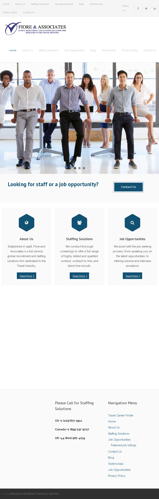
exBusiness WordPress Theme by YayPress (34, 493)
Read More (26, 275)
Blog (81, 4)
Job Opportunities (64, 4)
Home (6, 4)
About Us (20, 4)
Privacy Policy (10, 12)
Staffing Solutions (40, 4)
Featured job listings (123, 445)
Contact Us (28, 12)
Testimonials (96, 4)
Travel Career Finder (120, 415)
